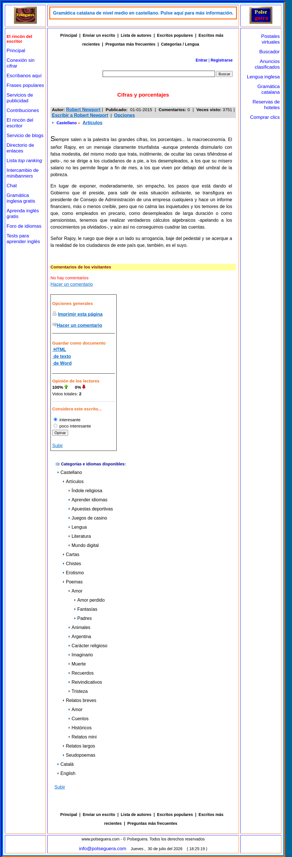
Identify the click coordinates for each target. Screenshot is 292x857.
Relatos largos (78, 746)
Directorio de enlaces (20, 148)
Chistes (71, 563)
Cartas (70, 554)
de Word (62, 363)
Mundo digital (83, 545)
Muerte (77, 663)
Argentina (79, 636)
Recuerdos (81, 673)
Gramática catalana (268, 89)
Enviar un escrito (99, 35)
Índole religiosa (85, 490)
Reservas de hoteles (266, 104)
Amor (75, 591)
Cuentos (78, 718)
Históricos (80, 727)
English (66, 773)
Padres (83, 618)
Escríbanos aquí (24, 75)
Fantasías (85, 609)
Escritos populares (175, 35)
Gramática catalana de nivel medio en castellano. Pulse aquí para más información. (143, 13)
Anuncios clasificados (267, 64)
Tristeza (78, 691)
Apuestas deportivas (90, 508)
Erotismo (73, 572)
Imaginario (80, 654)
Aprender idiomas (87, 499)
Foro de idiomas (24, 226)
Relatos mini (82, 736)
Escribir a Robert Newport (80, 115)
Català (65, 764)
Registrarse (222, 60)
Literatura (79, 536)
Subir (57, 445)
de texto (61, 356)
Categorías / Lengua (180, 44)
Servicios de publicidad (20, 97)
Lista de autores (136, 35)
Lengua (77, 527)
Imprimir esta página (80, 314)
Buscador (269, 51)
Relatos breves (79, 700)
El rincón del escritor (20, 123)
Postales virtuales (270, 39)
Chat (12, 185)
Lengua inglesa (263, 77)
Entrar (201, 60)
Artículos (92, 122)
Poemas (72, 581)
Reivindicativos (85, 682)
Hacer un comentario (71, 284)
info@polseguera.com (102, 848)
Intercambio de (22, 173)
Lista (24, 160)
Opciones (124, 115)
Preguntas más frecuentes (130, 44)
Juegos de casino (87, 518)
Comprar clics (265, 117)
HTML (59, 349)
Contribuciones (23, 110)
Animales (79, 627)
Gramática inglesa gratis (21, 198)
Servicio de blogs (25, 135)
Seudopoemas (78, 755)
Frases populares (25, 85)
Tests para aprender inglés (23, 238)
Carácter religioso (87, 645)
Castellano (66, 123)
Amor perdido (89, 600)
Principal (16, 50)
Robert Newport (83, 109)
